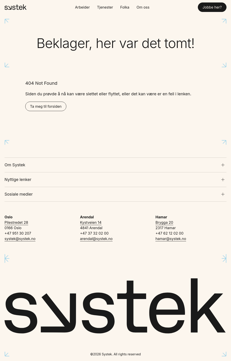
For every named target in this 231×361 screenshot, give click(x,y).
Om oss (142, 7)
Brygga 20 (164, 222)
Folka (124, 7)
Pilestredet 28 (16, 222)
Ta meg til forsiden (46, 106)
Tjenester (105, 7)
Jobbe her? (212, 7)
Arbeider (82, 7)
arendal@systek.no (96, 238)
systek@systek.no (20, 238)
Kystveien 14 (91, 222)
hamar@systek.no (170, 238)
